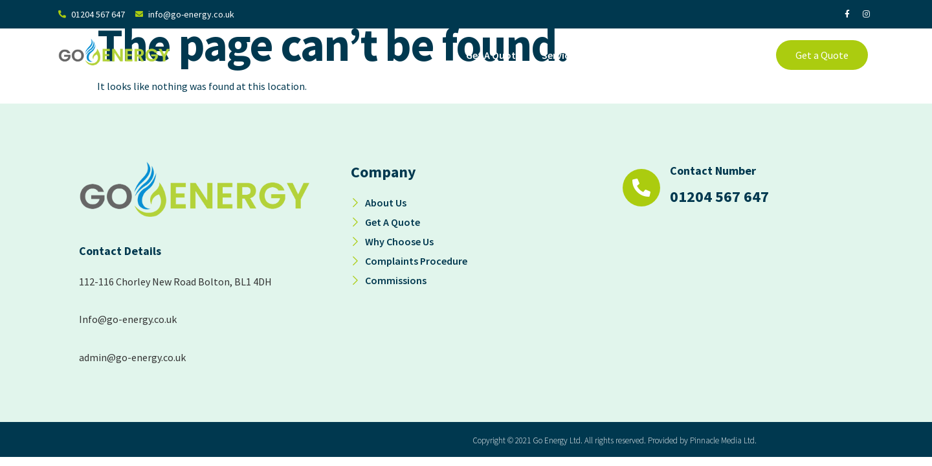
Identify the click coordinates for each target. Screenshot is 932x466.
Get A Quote (493, 55)
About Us (633, 55)
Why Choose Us (709, 55)
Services (567, 55)
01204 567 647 (719, 196)
